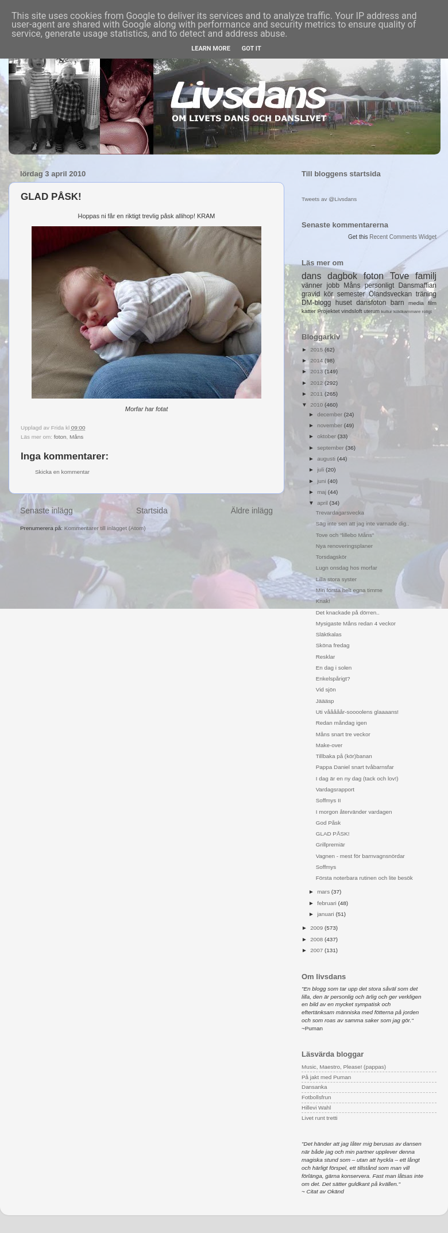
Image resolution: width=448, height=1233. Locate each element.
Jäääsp (325, 701)
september (331, 448)
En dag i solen (334, 667)
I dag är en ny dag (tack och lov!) (357, 778)
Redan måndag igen (341, 723)
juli (321, 469)
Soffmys (326, 867)
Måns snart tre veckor (343, 734)
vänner (312, 285)
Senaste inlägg (46, 510)
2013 (317, 371)
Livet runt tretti (320, 1118)
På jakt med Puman (326, 1077)
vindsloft (351, 311)
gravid (311, 294)
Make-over (329, 745)
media (416, 303)
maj (322, 492)
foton (60, 437)
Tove (399, 276)
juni (322, 481)
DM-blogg (316, 303)
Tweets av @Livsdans (329, 199)
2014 (317, 360)
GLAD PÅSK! (333, 833)
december (330, 414)
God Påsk (328, 823)
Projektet (328, 311)
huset (343, 303)
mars (324, 891)
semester (351, 294)
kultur (386, 311)
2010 (317, 404)
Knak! (323, 601)
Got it (251, 48)
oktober (327, 436)
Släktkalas (329, 634)
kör (329, 294)
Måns (76, 437)
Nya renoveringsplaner (344, 546)
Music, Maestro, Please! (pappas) (344, 1067)
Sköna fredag (333, 645)
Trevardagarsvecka (340, 512)
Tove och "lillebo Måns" (345, 535)
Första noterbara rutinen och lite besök (364, 878)
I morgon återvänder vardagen (354, 812)
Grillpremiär (330, 844)
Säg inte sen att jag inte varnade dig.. (363, 523)
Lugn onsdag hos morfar (346, 568)
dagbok (342, 276)
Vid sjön (326, 689)
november (330, 425)
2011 (317, 394)
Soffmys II (328, 800)
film (432, 303)
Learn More (210, 48)
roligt (427, 311)
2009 (317, 928)
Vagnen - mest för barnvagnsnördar (360, 856)
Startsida (152, 510)
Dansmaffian (418, 285)
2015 (317, 349)
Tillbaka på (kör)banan (344, 756)
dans (311, 276)
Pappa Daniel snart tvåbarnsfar (355, 767)
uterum (372, 311)
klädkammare (406, 311)
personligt (380, 285)
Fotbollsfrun (316, 1097)
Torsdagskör (331, 557)
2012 (317, 383)
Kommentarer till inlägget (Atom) (105, 528)
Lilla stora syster (336, 579)
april (323, 503)
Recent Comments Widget (403, 237)
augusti (327, 458)
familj (426, 276)
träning (426, 294)
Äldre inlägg (252, 510)
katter (309, 311)
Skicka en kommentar (62, 472)
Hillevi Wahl (316, 1107)
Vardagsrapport (335, 789)
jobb (333, 285)
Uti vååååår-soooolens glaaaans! (357, 712)
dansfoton (371, 303)
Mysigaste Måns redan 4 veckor (356, 623)
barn (397, 303)
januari (326, 914)
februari (327, 903)
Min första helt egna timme (349, 590)
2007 (317, 950)
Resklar (325, 657)
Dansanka (314, 1087)
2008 (317, 939)
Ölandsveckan (390, 294)
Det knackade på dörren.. (348, 612)
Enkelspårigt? (333, 678)
